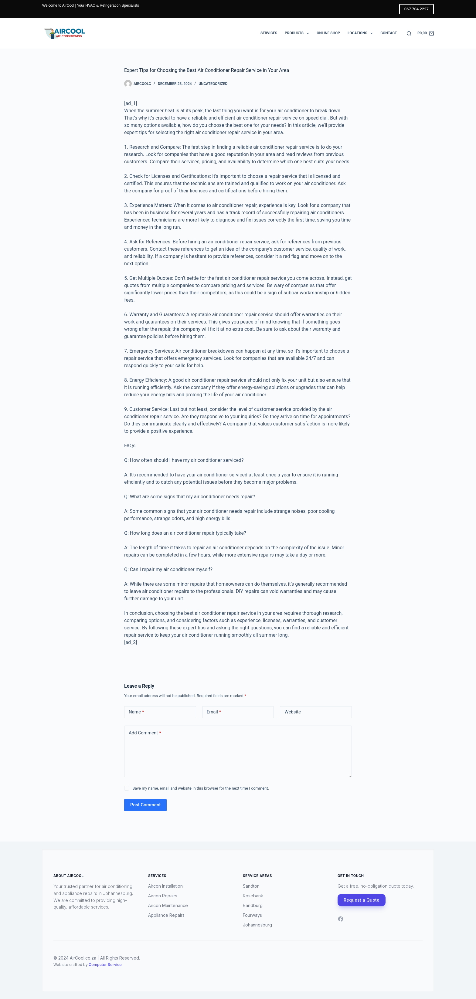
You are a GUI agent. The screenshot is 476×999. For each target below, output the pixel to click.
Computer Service (105, 964)
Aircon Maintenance (168, 905)
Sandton (251, 886)
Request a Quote (361, 899)
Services (268, 33)
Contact (388, 33)
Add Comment (145, 733)
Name (136, 712)
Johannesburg (257, 924)
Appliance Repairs (166, 915)
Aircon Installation (165, 886)
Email (214, 712)
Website (292, 712)
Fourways (252, 915)
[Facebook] (341, 919)
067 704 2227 (416, 9)
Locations (361, 33)
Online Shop (328, 33)
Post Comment (145, 805)
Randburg (253, 905)
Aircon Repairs (162, 895)
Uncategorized (213, 84)
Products (298, 33)
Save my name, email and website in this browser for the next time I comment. (200, 788)
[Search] (409, 33)
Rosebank (253, 895)
